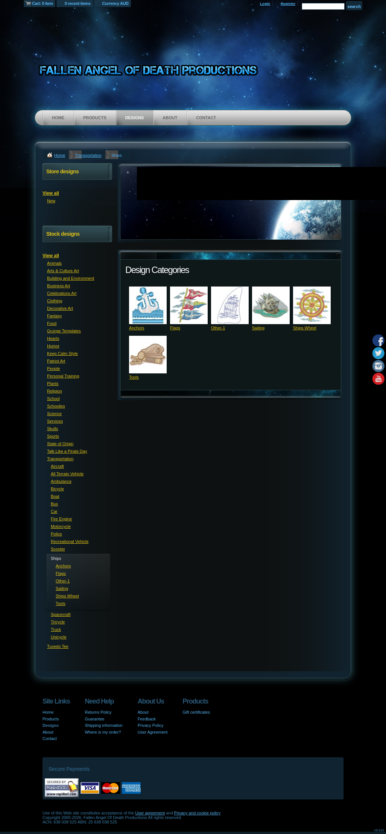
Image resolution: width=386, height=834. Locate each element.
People (53, 368)
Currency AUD (115, 3)
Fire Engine (61, 519)
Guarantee (94, 719)
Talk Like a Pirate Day (67, 451)
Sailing (258, 328)
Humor (53, 346)
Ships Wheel (304, 328)
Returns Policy (98, 712)
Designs (134, 117)
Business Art (58, 286)
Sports (53, 436)
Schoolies (56, 406)
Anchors (136, 328)
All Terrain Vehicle (67, 474)
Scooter (58, 549)
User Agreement (152, 732)
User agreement (150, 813)
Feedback (147, 719)
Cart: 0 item (42, 3)
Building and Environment (70, 278)
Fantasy (54, 316)
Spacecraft (61, 614)
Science (54, 413)
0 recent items (78, 3)
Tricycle (58, 622)
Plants (53, 383)
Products (94, 117)
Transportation (88, 155)
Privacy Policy (150, 725)
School (53, 398)
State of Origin (60, 443)
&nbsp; (148, 305)
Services (55, 421)
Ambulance (61, 481)
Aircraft (57, 466)
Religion (54, 391)
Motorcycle (61, 526)
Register (288, 4)
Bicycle (57, 489)
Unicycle (59, 637)
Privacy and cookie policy (197, 813)
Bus (54, 504)
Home (58, 117)
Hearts (53, 338)
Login (265, 4)
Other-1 (218, 328)
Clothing (54, 301)
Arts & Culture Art (63, 270)
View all (51, 193)
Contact (206, 117)
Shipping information (103, 725)
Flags (175, 328)
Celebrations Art (61, 293)
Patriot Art (56, 361)
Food (51, 323)
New (51, 201)
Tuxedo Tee (57, 646)
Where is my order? (103, 732)
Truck (56, 629)
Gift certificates (196, 712)
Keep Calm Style (62, 353)
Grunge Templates (64, 331)
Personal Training (63, 376)
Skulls (52, 428)
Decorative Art (60, 308)
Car (54, 511)
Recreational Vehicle (69, 541)
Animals (54, 263)
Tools (134, 377)
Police (56, 534)
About (170, 117)
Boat (55, 496)
